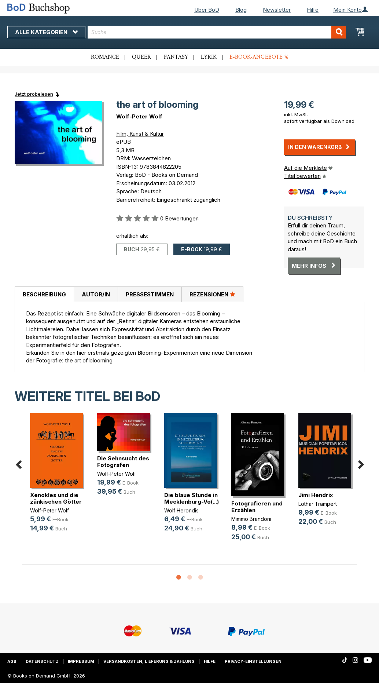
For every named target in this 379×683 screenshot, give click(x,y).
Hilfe (313, 9)
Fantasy (176, 57)
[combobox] (217, 32)
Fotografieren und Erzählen (257, 507)
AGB (11, 661)
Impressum (81, 661)
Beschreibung (44, 294)
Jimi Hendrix (315, 495)
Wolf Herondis (181, 510)
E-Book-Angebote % (258, 57)
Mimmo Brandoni (251, 519)
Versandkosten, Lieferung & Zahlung (149, 661)
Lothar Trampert (317, 504)
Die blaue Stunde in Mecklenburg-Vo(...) (191, 498)
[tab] (44, 294)
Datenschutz (42, 661)
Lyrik (209, 57)
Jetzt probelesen (34, 94)
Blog (241, 9)
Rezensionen (212, 294)
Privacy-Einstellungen (253, 661)
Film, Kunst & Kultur (140, 133)
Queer (141, 57)
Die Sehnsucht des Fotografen (123, 461)
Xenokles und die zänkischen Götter (56, 498)
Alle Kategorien (46, 32)
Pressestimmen (150, 294)
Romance (105, 57)
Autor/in (96, 294)
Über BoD (206, 9)
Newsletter (277, 9)
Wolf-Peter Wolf (139, 116)
